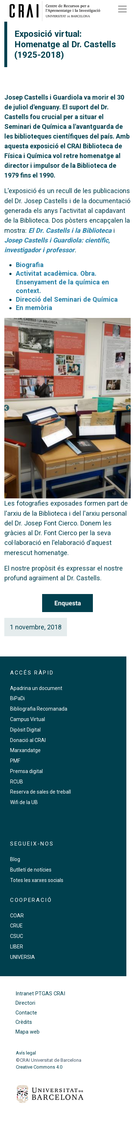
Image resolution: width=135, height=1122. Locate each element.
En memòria (34, 307)
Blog (15, 859)
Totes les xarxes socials (36, 880)
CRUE (16, 926)
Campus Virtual (27, 719)
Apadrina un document (36, 688)
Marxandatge (25, 750)
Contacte (26, 1013)
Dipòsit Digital (25, 730)
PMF (15, 761)
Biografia (30, 265)
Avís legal (26, 1053)
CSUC (16, 936)
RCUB (16, 782)
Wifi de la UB (24, 802)
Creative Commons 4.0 (39, 1067)
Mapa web (27, 1032)
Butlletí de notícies (30, 870)
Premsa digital (26, 771)
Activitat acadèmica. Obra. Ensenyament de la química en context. (62, 282)
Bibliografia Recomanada (38, 709)
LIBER (16, 946)
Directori (25, 1003)
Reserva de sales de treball (40, 792)
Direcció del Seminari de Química (67, 299)
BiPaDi (17, 698)
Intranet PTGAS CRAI (40, 994)
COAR (17, 915)
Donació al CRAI (28, 740)
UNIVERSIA (22, 957)
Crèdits (23, 1022)
